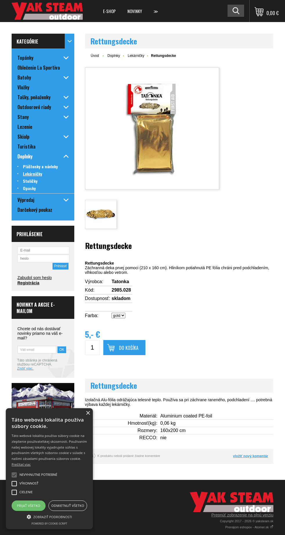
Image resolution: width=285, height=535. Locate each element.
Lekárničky (136, 56)
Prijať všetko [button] (28, 505)
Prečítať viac (21, 464)
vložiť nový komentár (250, 456)
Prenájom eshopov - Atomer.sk (249, 527)
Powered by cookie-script (49, 523)
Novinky (134, 11)
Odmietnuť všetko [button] (67, 505)
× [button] (88, 413)
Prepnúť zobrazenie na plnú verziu (242, 515)
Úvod (95, 56)
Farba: (91, 315)
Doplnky (113, 56)
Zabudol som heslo (34, 277)
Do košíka (128, 347)
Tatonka (120, 281)
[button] (49, 516)
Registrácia (28, 283)
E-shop (109, 11)
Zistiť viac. (25, 368)
